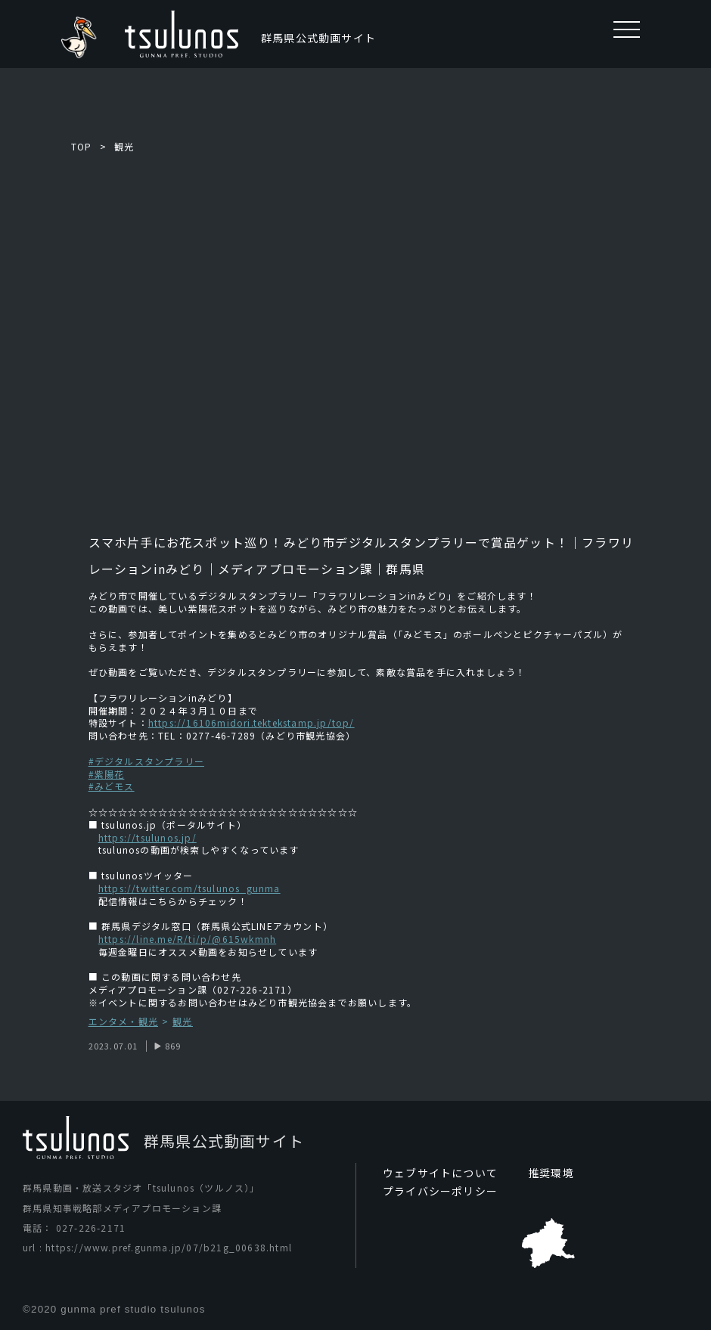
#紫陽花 (106, 773)
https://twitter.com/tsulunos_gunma (189, 888)
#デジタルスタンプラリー (146, 761)
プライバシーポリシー (440, 1190)
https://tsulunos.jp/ (147, 837)
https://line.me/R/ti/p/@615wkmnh (187, 938)
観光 (124, 146)
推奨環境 (551, 1172)
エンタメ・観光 (123, 1022)
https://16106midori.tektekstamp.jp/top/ (251, 722)
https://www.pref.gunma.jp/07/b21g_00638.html (168, 1247)
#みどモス (111, 786)
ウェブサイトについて (440, 1172)
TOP (81, 146)
